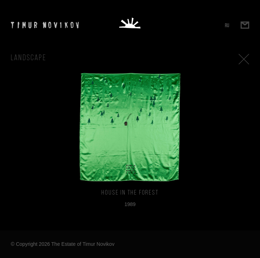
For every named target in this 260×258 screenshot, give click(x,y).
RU (227, 25)
